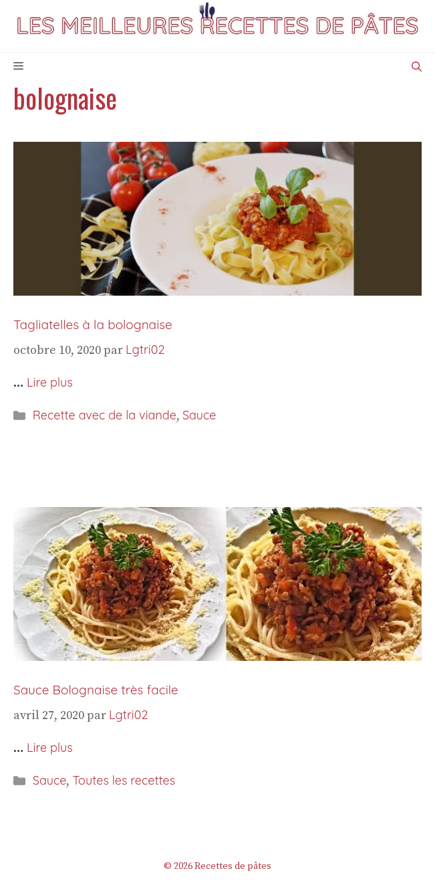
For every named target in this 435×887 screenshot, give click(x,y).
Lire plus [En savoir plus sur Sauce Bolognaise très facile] (50, 747)
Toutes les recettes (123, 780)
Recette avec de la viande (104, 415)
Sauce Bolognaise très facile (95, 690)
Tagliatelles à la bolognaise (92, 324)
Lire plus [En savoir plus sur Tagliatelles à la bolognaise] (50, 382)
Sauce (199, 415)
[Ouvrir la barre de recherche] (416, 66)
